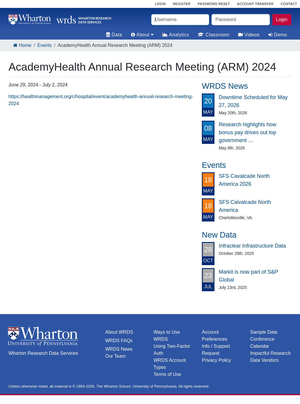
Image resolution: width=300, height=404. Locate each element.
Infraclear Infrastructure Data (252, 246)
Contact (289, 4)
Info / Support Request (216, 350)
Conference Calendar (262, 343)
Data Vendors (264, 360)
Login (281, 19)
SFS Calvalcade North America (245, 206)
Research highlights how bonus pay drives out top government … (247, 132)
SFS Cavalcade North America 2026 (244, 180)
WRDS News (118, 349)
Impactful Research (270, 353)
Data (114, 34)
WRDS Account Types (170, 364)
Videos (249, 34)
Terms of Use (167, 374)
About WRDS (119, 332)
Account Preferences (214, 336)
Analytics (175, 34)
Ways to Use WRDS (167, 336)
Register (181, 4)
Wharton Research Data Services (43, 353)
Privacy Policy (216, 360)
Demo (277, 34)
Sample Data (263, 332)
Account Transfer (255, 4)
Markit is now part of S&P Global (248, 276)
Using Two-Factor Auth (172, 350)
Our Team (115, 356)
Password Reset (214, 4)
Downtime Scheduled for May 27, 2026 (253, 101)
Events (45, 45)
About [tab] (142, 34)
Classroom (213, 34)
